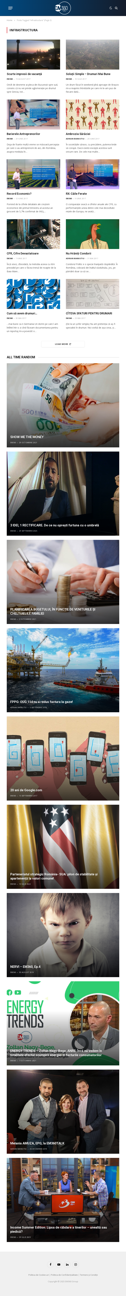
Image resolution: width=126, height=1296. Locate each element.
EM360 (10, 79)
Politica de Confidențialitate (64, 1274)
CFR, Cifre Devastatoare (23, 253)
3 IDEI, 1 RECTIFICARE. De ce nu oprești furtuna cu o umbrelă (54, 525)
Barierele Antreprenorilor (23, 134)
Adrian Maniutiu (75, 138)
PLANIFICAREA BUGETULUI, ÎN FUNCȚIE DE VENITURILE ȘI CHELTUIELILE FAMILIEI (52, 611)
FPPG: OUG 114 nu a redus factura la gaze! (41, 702)
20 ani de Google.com (26, 790)
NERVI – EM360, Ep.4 (25, 967)
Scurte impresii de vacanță (24, 74)
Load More (63, 344)
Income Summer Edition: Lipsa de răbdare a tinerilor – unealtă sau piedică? (58, 1229)
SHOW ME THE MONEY (27, 437)
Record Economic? (19, 193)
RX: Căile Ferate (76, 193)
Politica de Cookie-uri (38, 1274)
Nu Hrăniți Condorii (78, 253)
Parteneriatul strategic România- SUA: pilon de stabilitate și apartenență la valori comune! (54, 876)
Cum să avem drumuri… (22, 313)
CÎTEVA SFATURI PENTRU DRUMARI (89, 313)
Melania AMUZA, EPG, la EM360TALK (37, 1143)
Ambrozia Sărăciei (78, 134)
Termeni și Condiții (89, 1274)
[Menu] (10, 8)
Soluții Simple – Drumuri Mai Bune (88, 74)
